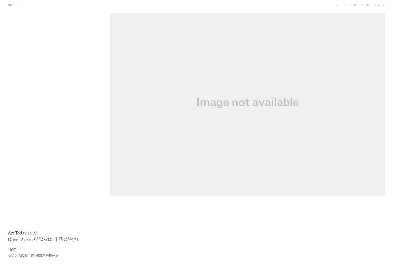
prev (342, 5)
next (378, 5)
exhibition (360, 5)
